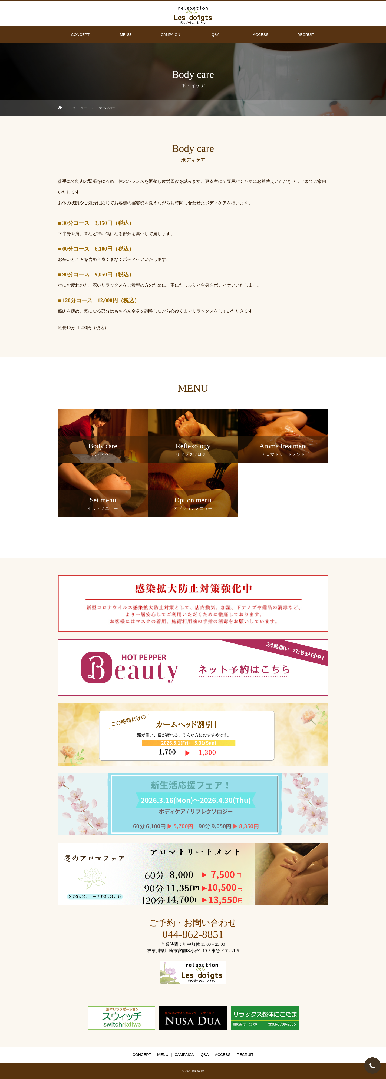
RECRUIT (305, 34)
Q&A (216, 34)
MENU (125, 34)
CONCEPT (80, 34)
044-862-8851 (193, 934)
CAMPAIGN (184, 1055)
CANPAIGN (170, 34)
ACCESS (261, 34)
